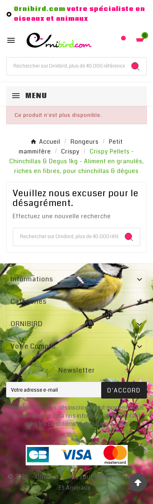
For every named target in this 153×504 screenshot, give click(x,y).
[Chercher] (66, 66)
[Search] (135, 66)
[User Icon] (123, 40)
